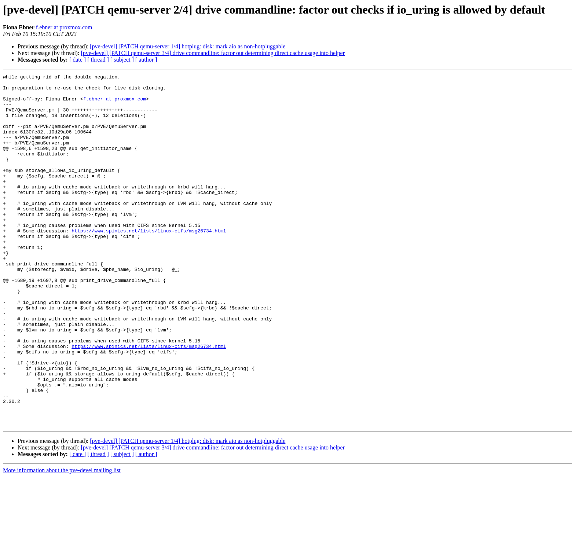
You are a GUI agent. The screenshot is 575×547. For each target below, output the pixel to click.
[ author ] (146, 59)
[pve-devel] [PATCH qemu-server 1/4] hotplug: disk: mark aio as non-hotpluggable (187, 46)
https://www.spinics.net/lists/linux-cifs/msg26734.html (149, 262)
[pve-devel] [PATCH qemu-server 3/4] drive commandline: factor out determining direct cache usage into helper (213, 53)
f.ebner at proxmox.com (64, 27)
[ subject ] (122, 59)
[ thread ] (98, 59)
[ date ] (77, 59)
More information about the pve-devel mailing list (62, 540)
